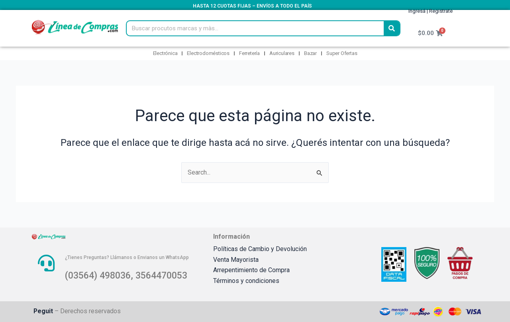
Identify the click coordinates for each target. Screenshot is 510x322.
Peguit (43, 311)
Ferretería (249, 53)
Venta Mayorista (236, 259)
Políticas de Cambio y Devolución (260, 249)
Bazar (310, 53)
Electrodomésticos (208, 53)
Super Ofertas (341, 53)
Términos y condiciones (246, 281)
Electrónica (165, 53)
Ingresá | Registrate (430, 11)
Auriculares (281, 53)
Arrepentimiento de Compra (251, 270)
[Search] (392, 28)
